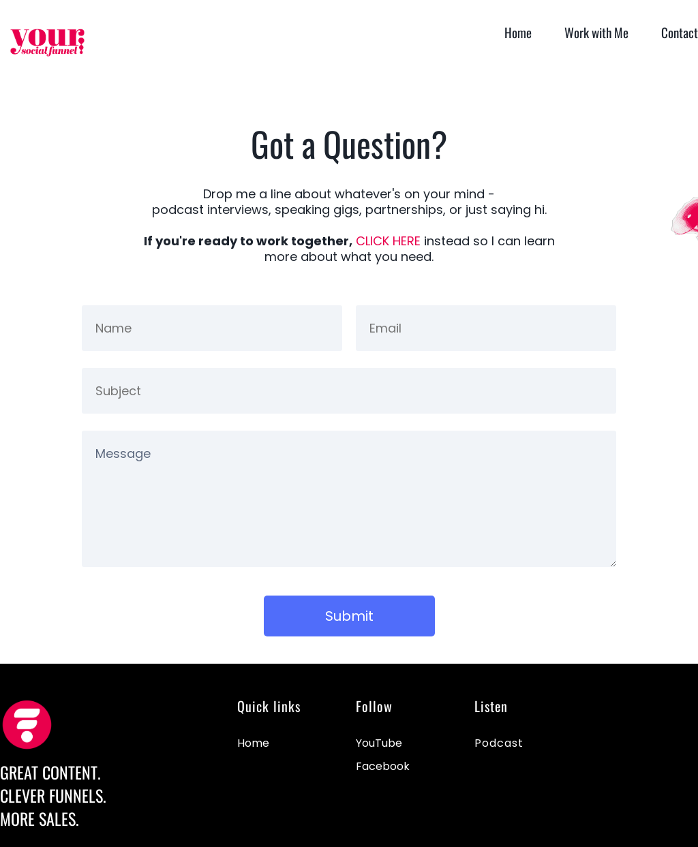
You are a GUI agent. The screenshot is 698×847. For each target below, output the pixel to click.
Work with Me (596, 32)
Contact (679, 32)
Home (518, 32)
